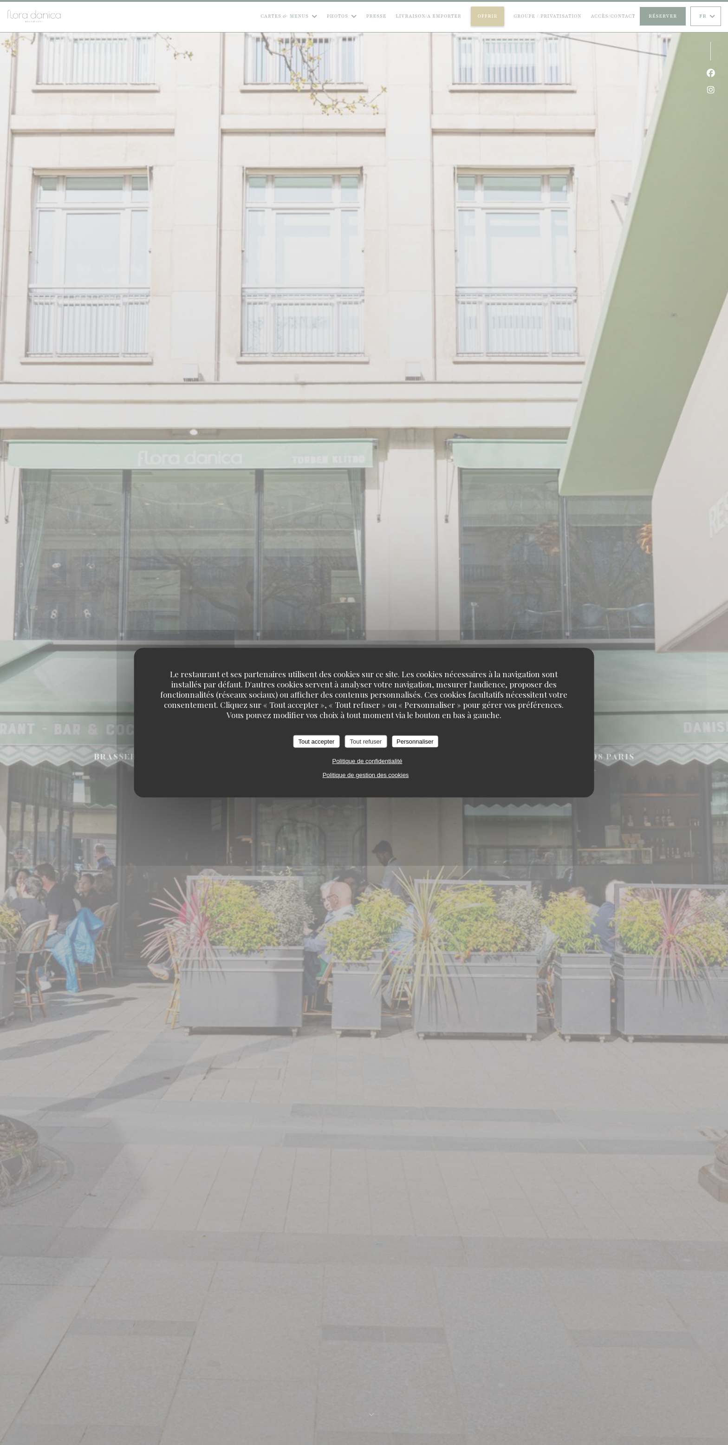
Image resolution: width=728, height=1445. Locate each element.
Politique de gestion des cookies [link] (366, 775)
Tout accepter (316, 741)
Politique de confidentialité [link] (367, 761)
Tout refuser (366, 741)
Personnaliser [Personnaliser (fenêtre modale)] (415, 741)
